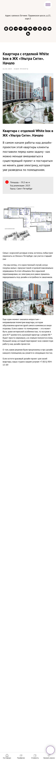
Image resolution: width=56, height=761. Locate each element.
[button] (49, 756)
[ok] (35, 29)
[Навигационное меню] (48, 4)
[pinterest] (25, 29)
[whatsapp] (11, 29)
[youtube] (30, 29)
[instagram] (6, 29)
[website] (45, 29)
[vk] (21, 29)
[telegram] (16, 29)
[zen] (40, 29)
